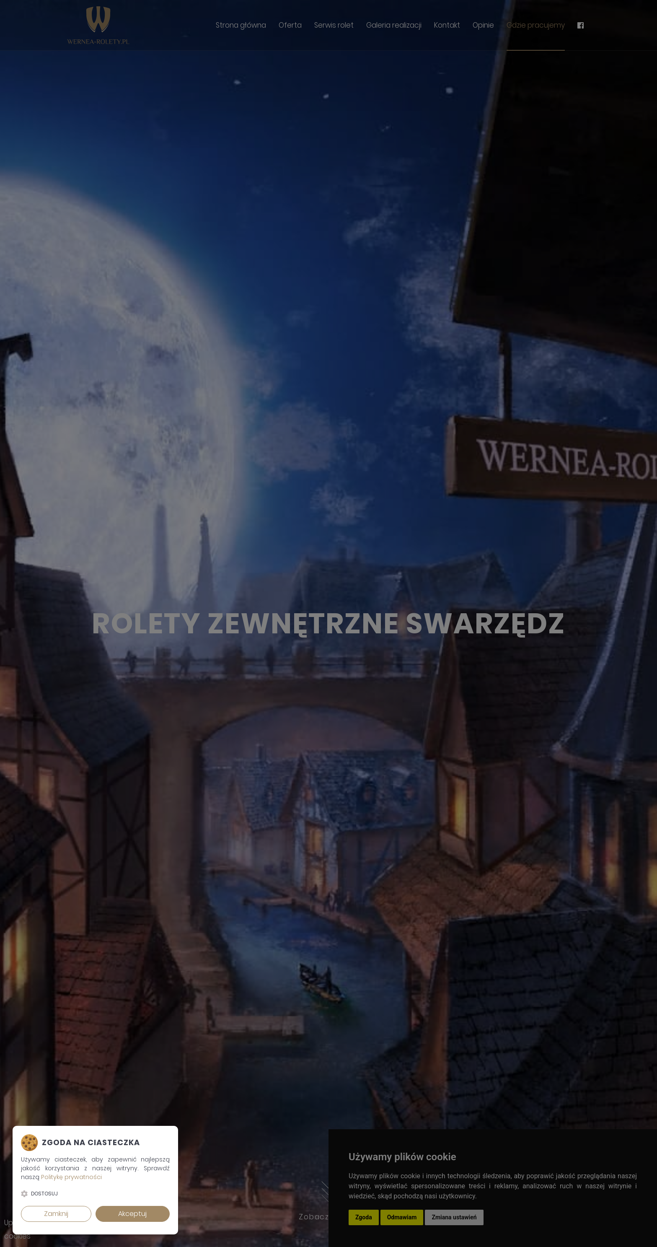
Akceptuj (132, 1213)
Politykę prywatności (71, 1177)
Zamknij (56, 1213)
